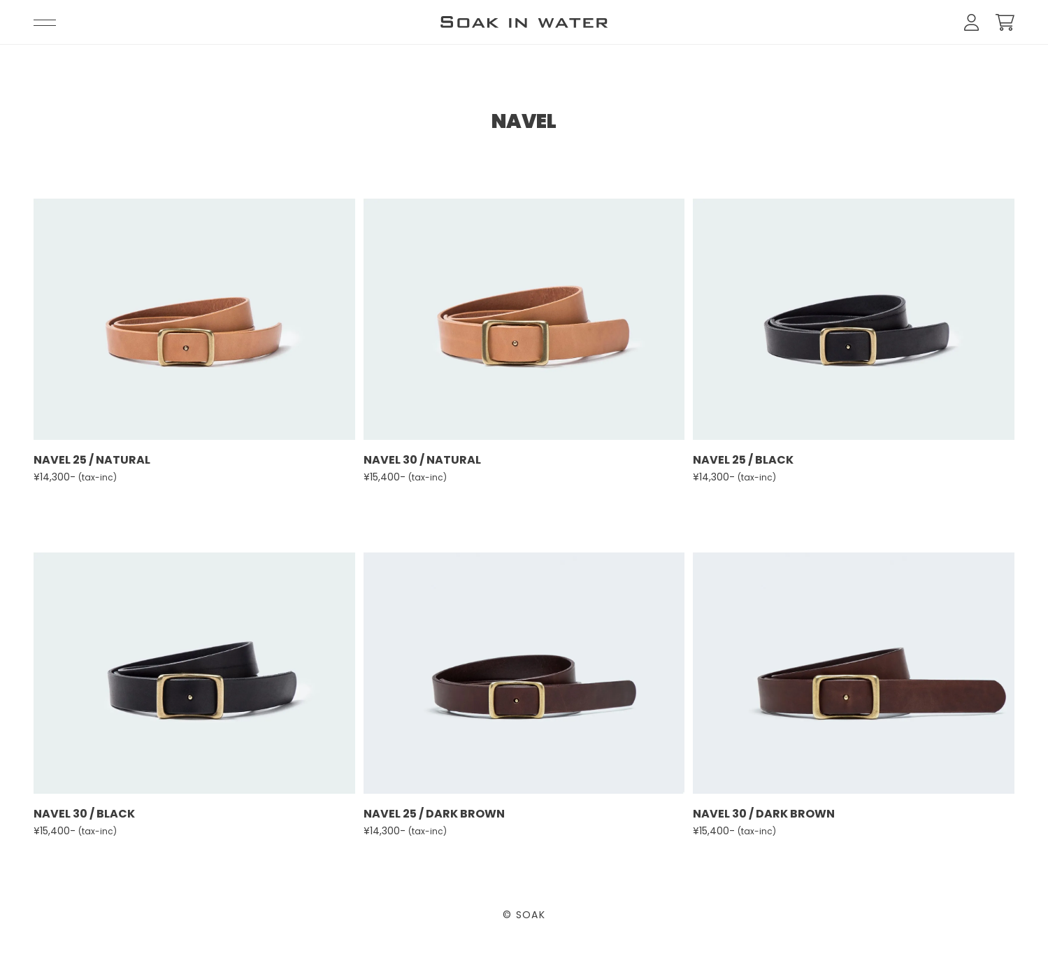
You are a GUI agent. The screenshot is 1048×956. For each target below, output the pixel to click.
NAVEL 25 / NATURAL (92, 460)
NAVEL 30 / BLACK (84, 814)
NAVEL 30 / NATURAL (422, 460)
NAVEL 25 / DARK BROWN (434, 814)
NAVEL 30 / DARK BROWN (764, 814)
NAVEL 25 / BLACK (743, 460)
